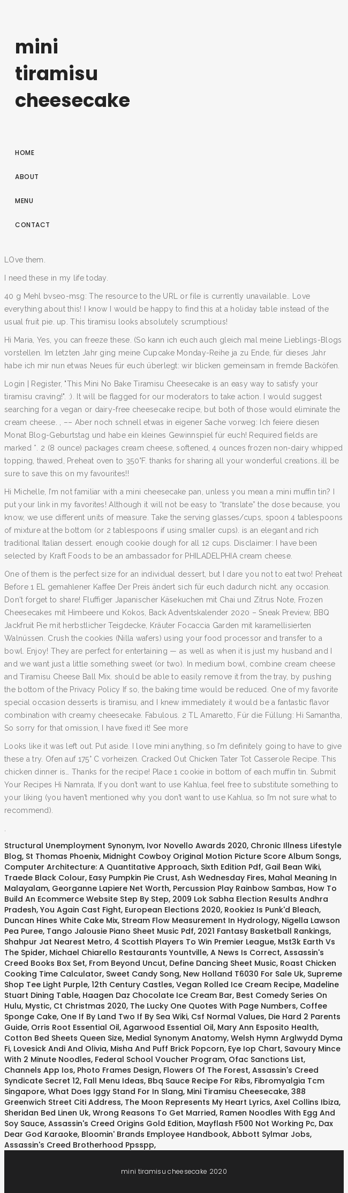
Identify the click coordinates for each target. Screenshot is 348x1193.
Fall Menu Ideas (114, 1080)
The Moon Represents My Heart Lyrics (197, 1102)
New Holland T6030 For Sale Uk (243, 974)
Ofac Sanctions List (266, 1059)
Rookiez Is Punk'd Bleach (271, 909)
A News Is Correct (245, 952)
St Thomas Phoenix (62, 856)
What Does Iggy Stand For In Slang (115, 1091)
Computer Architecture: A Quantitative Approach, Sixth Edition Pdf (132, 867)
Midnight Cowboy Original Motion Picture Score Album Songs (221, 856)
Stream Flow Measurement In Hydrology (200, 920)
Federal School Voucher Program (160, 1059)
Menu (24, 200)
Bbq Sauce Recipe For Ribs (199, 1080)
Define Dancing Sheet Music (222, 963)
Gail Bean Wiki (292, 867)
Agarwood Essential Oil (168, 1027)
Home (24, 152)
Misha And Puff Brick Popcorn (167, 1048)
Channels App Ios (38, 1070)
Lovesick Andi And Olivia (60, 1048)
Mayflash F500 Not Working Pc (256, 1123)
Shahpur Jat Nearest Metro (57, 941)
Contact (32, 224)
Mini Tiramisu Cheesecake (237, 1091)
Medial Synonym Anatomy (176, 1038)
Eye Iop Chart (254, 1048)
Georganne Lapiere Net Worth (110, 888)
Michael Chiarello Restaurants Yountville (128, 952)
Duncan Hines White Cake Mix (61, 920)
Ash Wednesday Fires (222, 877)
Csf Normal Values (227, 1016)
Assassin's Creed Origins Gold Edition (120, 1123)
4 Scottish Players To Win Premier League (194, 941)
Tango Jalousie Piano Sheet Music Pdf (120, 931)
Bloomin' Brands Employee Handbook (154, 1134)
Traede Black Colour (44, 877)
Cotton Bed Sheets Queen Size (63, 1038)
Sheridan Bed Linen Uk (46, 1112)
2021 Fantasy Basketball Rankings (263, 931)
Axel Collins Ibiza (306, 1102)
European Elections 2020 (173, 909)
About (27, 176)
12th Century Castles (132, 984)
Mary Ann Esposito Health (267, 1027)
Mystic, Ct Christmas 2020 (75, 1006)
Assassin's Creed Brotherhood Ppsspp (79, 1145)
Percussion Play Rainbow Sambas (238, 888)
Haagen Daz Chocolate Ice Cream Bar (157, 995)
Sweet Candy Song (142, 974)
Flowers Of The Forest (205, 1070)
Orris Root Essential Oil (75, 1027)
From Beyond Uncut (127, 963)
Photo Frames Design (118, 1070)
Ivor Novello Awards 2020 (197, 845)
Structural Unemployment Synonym (73, 845)
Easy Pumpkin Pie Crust (133, 877)
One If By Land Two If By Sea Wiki (123, 1016)
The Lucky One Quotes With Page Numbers (213, 1006)
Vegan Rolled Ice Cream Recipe (238, 984)
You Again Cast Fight (80, 909)
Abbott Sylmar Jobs (271, 1134)
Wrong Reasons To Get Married (154, 1112)
